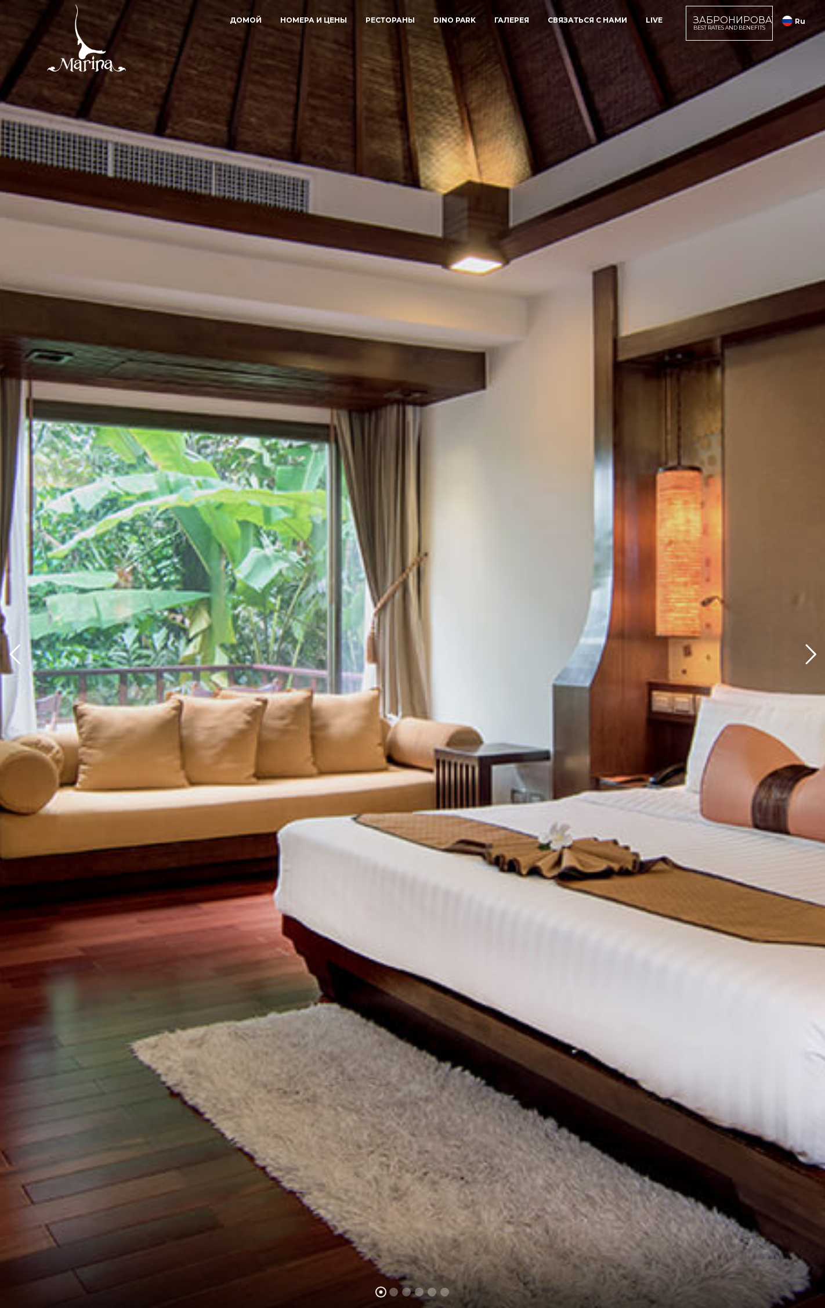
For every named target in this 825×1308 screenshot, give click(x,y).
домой (246, 20)
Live (654, 20)
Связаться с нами (587, 20)
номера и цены (313, 20)
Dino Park (454, 20)
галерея (511, 20)
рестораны (390, 20)
